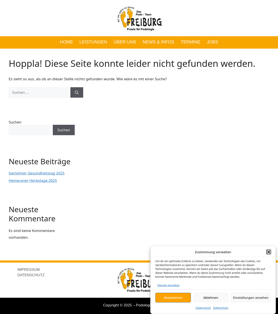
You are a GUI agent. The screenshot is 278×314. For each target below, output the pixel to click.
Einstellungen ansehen (250, 297)
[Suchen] (76, 92)
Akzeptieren (173, 297)
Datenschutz (203, 308)
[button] (268, 252)
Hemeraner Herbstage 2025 (33, 180)
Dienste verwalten (168, 285)
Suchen (15, 122)
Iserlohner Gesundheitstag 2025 (37, 173)
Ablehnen (210, 297)
